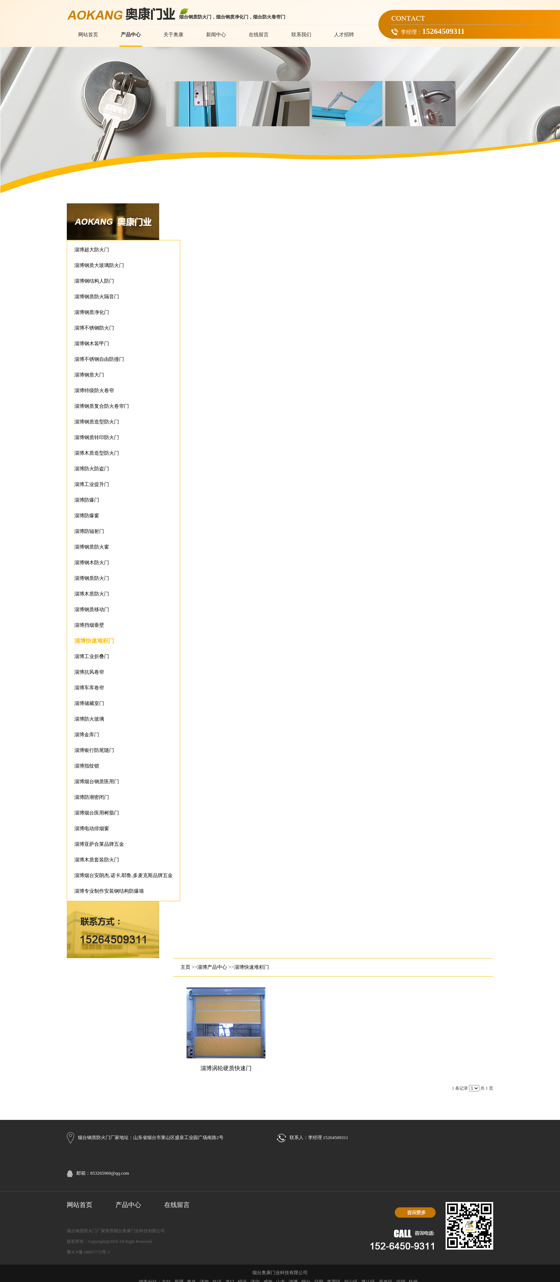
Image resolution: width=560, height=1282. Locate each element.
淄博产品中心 (212, 967)
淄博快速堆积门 (251, 967)
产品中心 (128, 1204)
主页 (185, 967)
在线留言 (177, 1204)
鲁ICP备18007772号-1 (88, 1252)
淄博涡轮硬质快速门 (226, 1068)
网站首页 (79, 1204)
